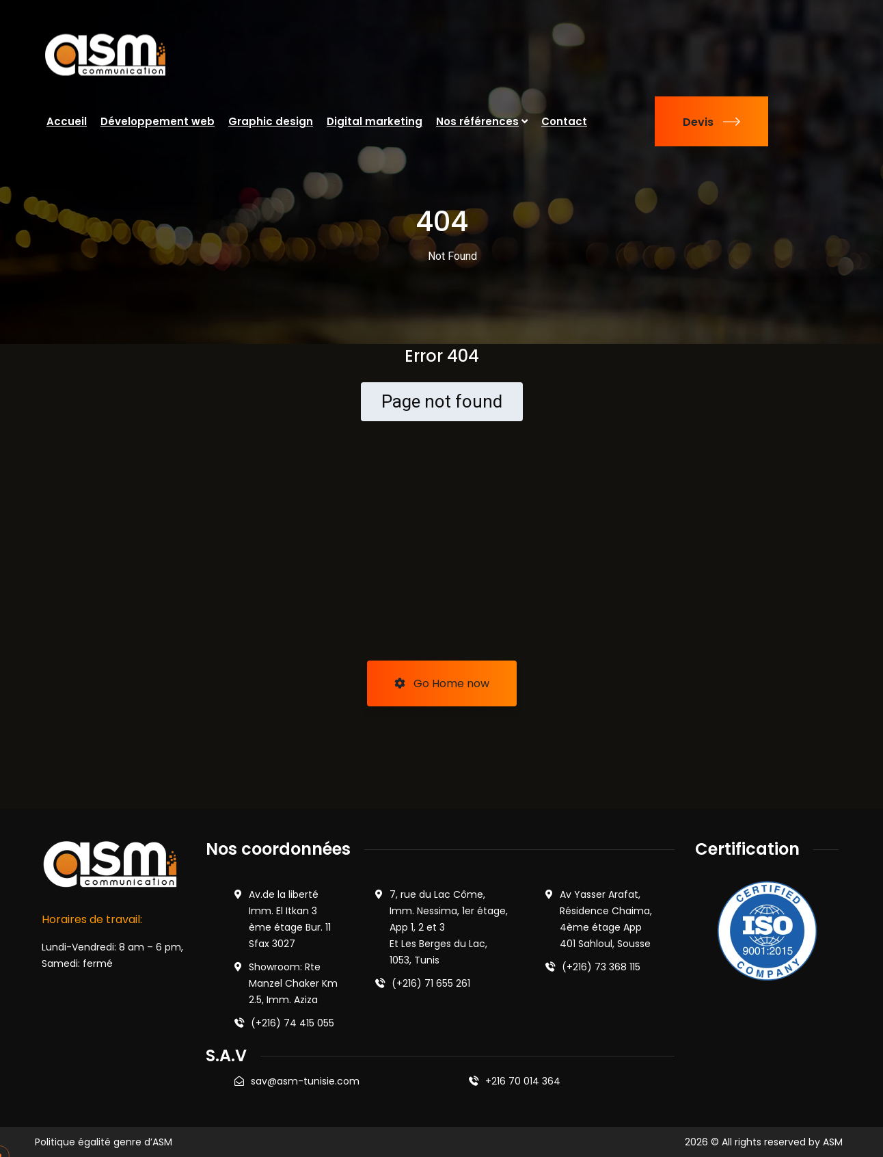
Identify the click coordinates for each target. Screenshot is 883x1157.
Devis (711, 122)
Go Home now (441, 683)
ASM (833, 1142)
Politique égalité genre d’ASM (103, 1142)
